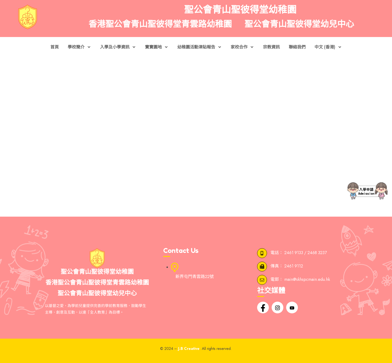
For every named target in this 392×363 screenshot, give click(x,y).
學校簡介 (79, 47)
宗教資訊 (271, 47)
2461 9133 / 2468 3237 (305, 253)
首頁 (54, 47)
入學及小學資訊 (118, 47)
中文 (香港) (328, 47)
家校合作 (242, 47)
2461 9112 (293, 266)
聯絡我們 (297, 47)
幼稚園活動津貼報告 (199, 47)
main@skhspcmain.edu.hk (307, 280)
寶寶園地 (156, 47)
